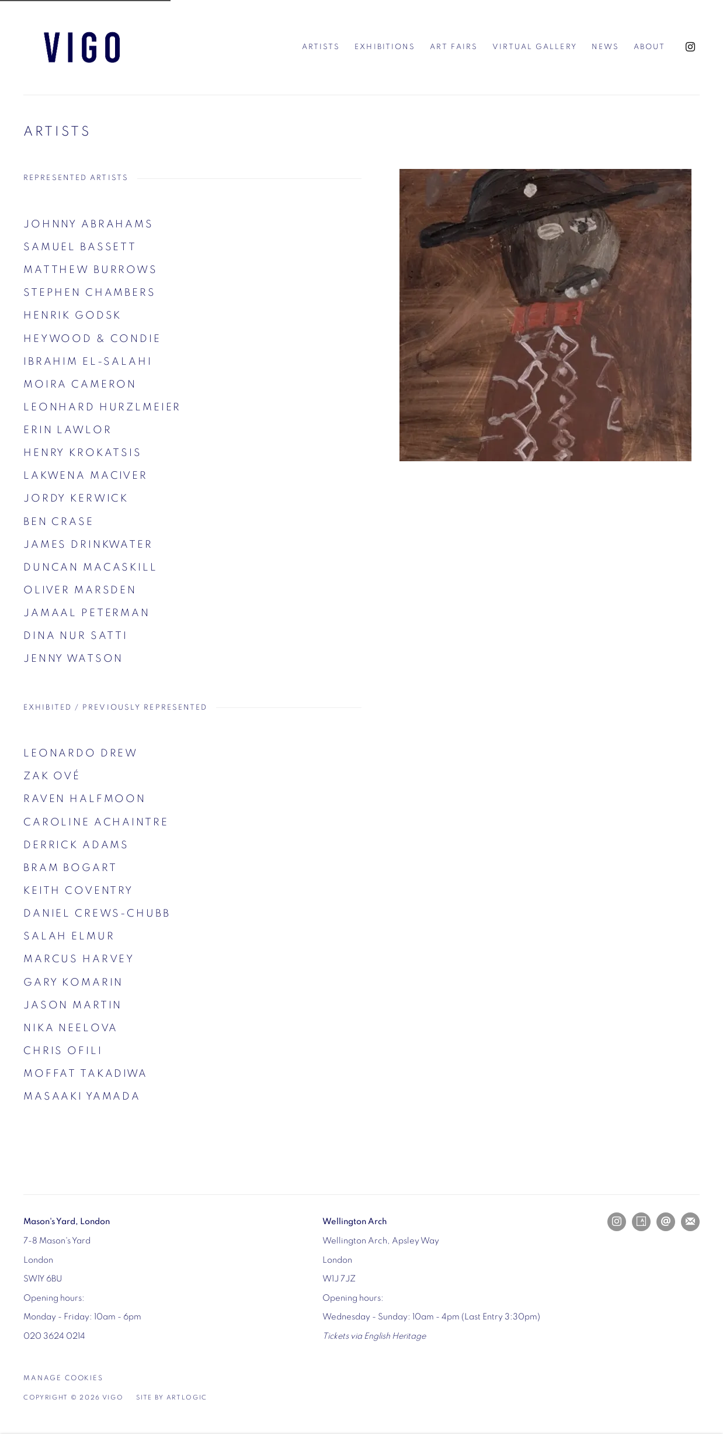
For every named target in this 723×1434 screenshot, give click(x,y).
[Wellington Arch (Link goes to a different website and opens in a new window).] (354, 1221)
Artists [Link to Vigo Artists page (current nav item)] (321, 47)
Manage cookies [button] (63, 1378)
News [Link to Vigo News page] (605, 47)
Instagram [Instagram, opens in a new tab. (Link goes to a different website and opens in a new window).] (690, 47)
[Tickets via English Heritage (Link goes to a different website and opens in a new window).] (374, 1336)
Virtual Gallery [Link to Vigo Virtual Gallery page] (534, 47)
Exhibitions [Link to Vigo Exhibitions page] (384, 47)
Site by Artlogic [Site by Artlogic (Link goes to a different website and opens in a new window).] (171, 1398)
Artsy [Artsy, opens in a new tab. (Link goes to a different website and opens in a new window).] (641, 1221)
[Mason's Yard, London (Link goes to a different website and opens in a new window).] (66, 1221)
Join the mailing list (690, 1221)
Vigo (81, 47)
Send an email (665, 1221)
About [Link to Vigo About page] (649, 47)
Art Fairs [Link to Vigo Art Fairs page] (454, 47)
